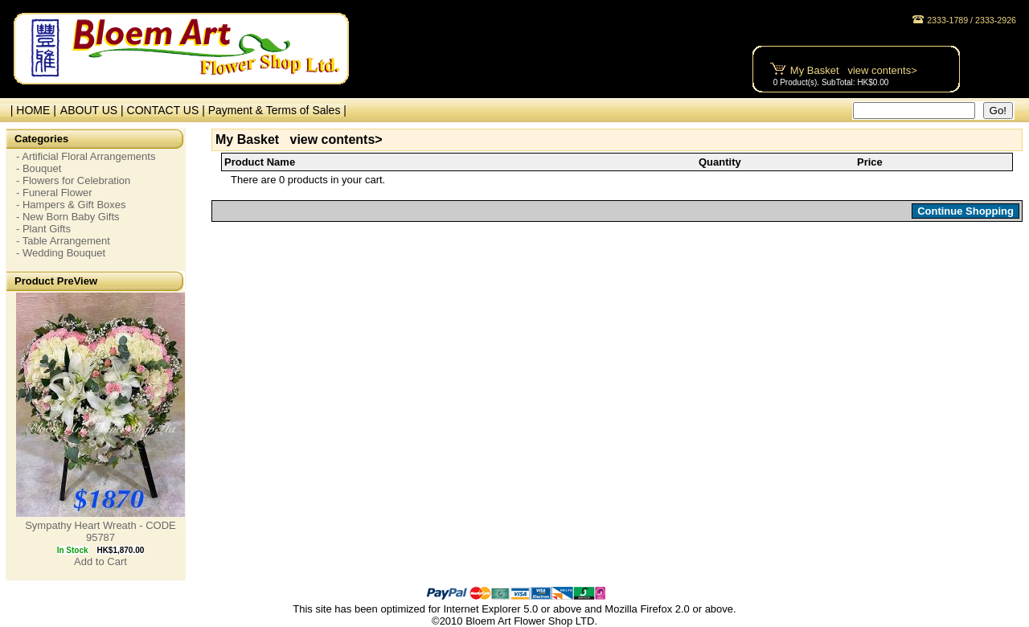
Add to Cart (100, 561)
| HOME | (30, 110)
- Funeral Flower (54, 192)
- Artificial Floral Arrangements (85, 156)
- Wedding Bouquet (60, 253)
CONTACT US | (167, 110)
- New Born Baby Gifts (68, 217)
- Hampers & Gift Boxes (71, 205)
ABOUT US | (93, 110)
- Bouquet (38, 168)
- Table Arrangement (63, 241)
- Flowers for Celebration (73, 180)
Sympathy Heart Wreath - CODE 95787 (100, 531)
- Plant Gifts (43, 229)
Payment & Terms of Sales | (277, 110)
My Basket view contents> (853, 70)
